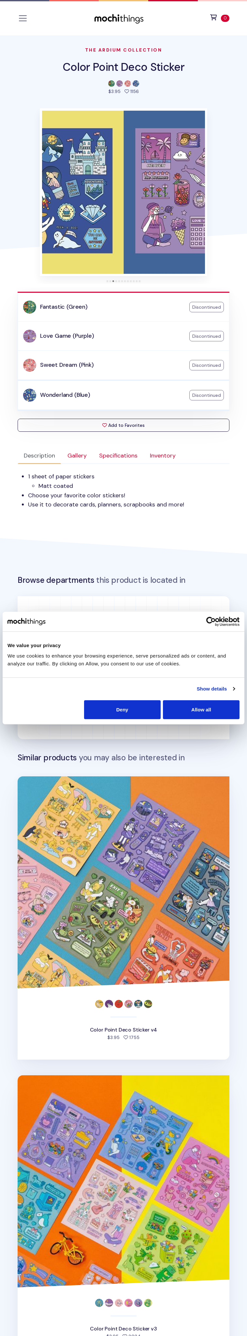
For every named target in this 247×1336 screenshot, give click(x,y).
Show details (212, 688)
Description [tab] (39, 455)
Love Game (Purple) (67, 336)
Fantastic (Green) (64, 307)
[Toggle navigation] (23, 18)
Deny (122, 709)
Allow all (201, 709)
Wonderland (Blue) (65, 395)
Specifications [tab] (118, 455)
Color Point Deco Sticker (123, 67)
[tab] (107, 281)
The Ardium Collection (123, 50)
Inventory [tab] (163, 455)
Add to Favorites (123, 425)
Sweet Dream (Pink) (67, 365)
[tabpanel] (123, 490)
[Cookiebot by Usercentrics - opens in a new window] (211, 622)
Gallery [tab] (77, 455)
